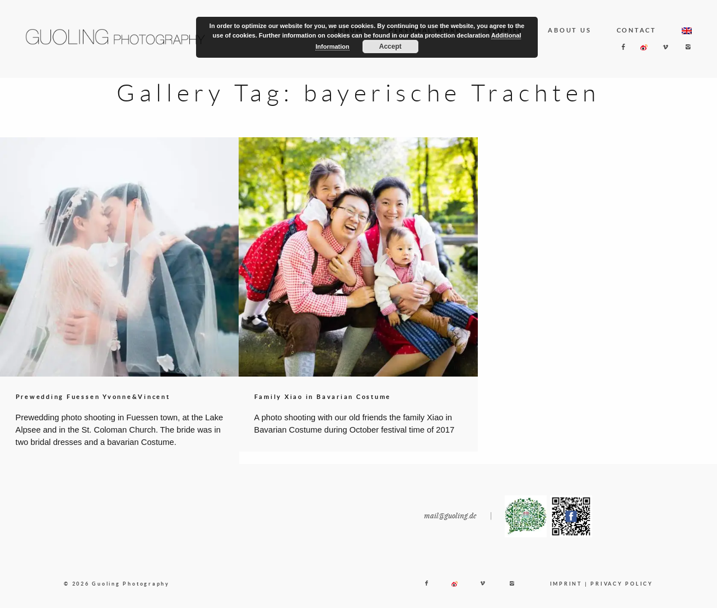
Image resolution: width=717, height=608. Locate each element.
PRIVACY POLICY (621, 592)
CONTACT (637, 30)
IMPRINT (566, 592)
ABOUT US (569, 30)
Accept (390, 46)
